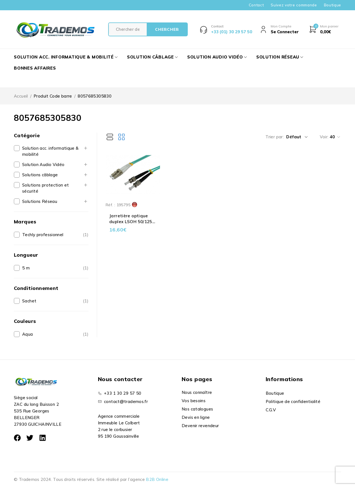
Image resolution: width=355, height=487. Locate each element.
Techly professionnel (43, 234)
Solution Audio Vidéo (43, 164)
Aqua (27, 334)
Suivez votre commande (294, 5)
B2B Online (157, 479)
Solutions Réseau (39, 201)
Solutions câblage (40, 174)
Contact (256, 5)
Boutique (332, 5)
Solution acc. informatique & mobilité (50, 151)
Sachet (29, 301)
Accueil (21, 96)
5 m (26, 268)
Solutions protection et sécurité (45, 188)
